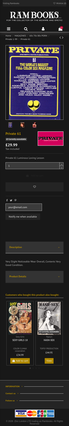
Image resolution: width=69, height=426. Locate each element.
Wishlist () (59, 3)
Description (34, 247)
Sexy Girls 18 (20, 340)
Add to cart (34, 175)
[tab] (34, 248)
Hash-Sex (49, 340)
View (49, 360)
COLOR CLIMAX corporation (20, 349)
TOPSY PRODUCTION (49, 348)
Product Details (34, 277)
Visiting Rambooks (11, 3)
